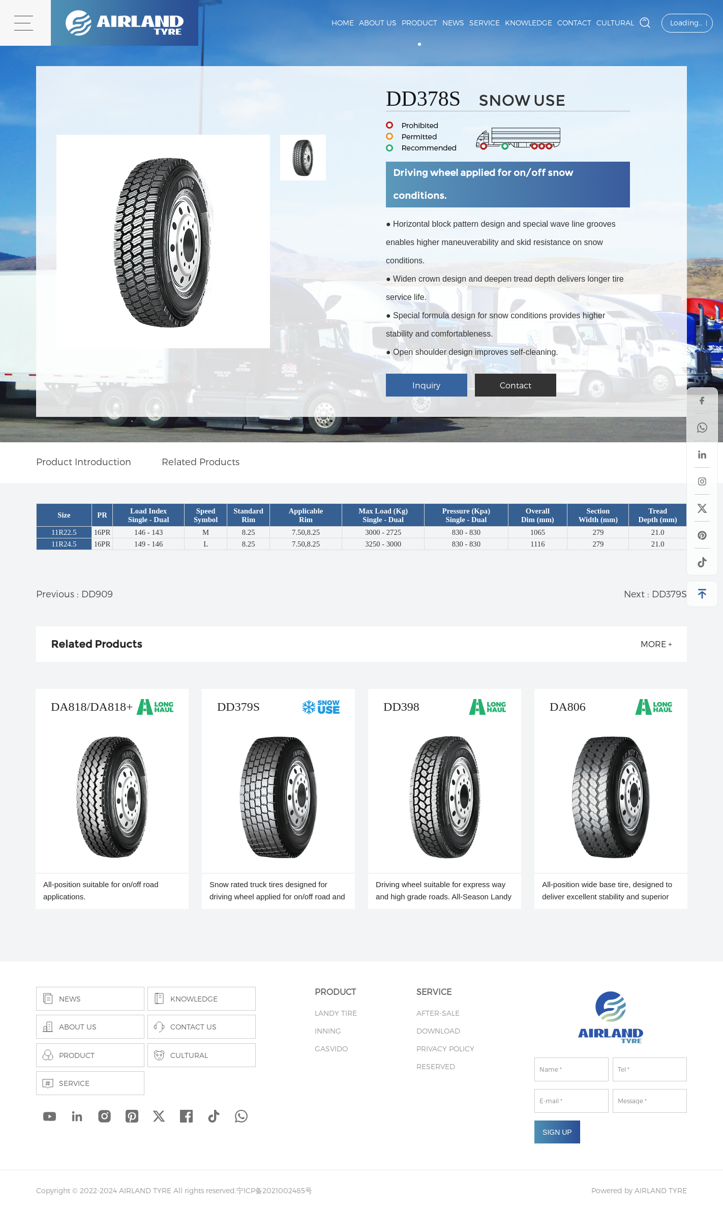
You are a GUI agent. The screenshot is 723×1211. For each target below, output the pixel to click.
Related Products (200, 461)
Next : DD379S (655, 593)
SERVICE (484, 22)
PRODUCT (419, 22)
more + (656, 644)
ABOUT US (378, 22)
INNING (328, 1030)
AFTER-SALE (438, 1013)
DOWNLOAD (438, 1030)
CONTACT (574, 22)
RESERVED (435, 1066)
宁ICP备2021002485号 (274, 1190)
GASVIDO (331, 1048)
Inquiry (426, 385)
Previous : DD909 (74, 593)
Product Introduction (83, 461)
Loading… (686, 22)
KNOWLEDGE (528, 22)
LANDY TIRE (336, 1013)
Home (343, 22)
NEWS (453, 22)
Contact (515, 385)
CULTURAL (615, 22)
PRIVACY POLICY (445, 1048)
